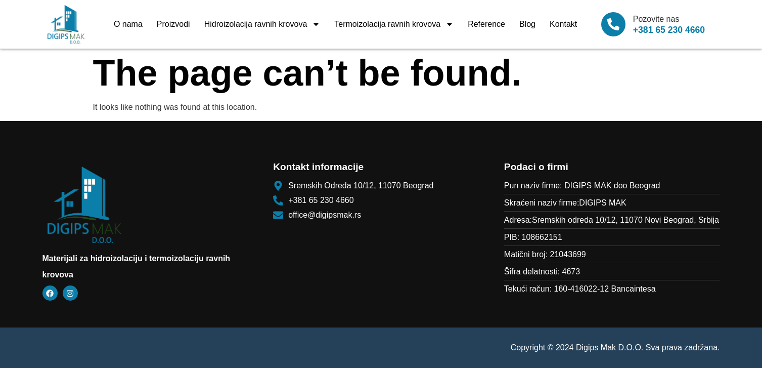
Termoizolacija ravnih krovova (394, 24)
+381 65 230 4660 (669, 30)
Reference (486, 24)
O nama (128, 24)
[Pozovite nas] (613, 24)
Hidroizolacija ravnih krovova (262, 24)
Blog (527, 24)
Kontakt (563, 24)
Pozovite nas (656, 19)
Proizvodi (173, 24)
